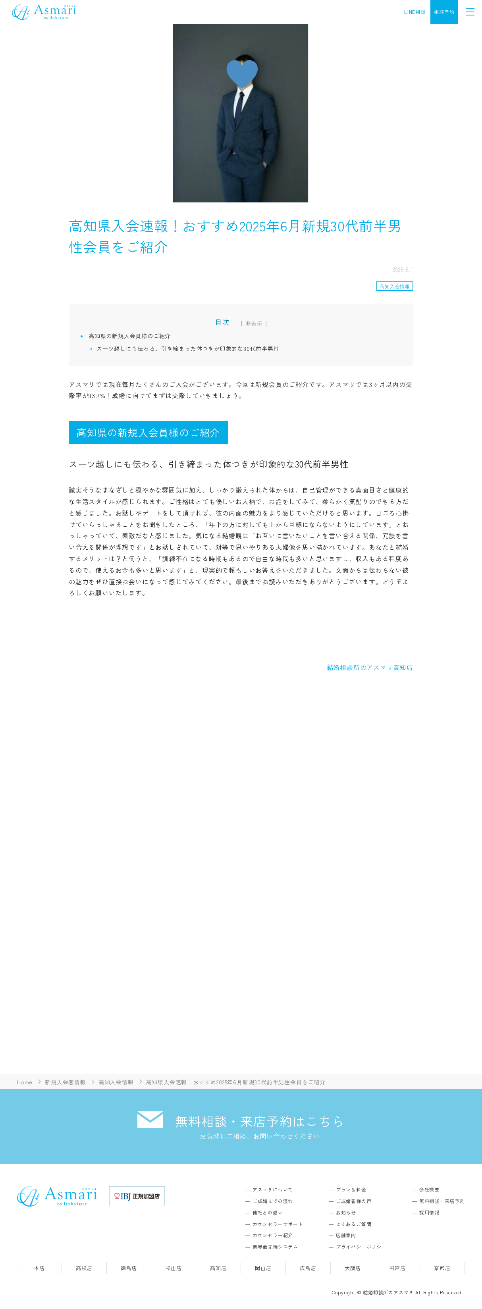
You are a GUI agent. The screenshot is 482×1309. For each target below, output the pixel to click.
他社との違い (268, 1212)
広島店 (308, 1268)
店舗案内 (346, 1235)
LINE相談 (415, 11)
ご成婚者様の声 (354, 1200)
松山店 (174, 1268)
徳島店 (129, 1268)
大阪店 (353, 1268)
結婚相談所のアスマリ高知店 (370, 667)
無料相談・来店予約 (442, 1200)
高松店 (84, 1268)
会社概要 (429, 1189)
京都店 (442, 1268)
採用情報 (429, 1212)
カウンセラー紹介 (273, 1235)
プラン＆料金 (351, 1189)
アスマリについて (273, 1189)
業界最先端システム (275, 1246)
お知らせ (346, 1212)
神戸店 (397, 1268)
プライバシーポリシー (361, 1246)
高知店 (218, 1268)
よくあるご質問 (354, 1223)
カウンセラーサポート (278, 1223)
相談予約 (444, 11)
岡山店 (263, 1268)
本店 (39, 1268)
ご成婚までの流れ (273, 1200)
